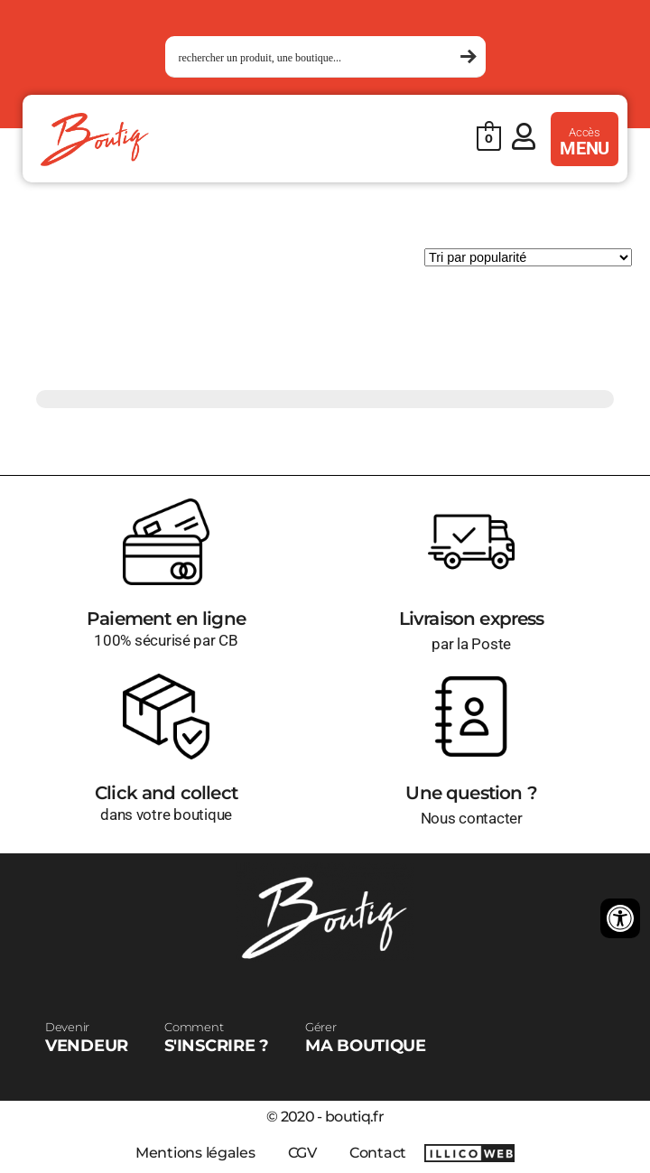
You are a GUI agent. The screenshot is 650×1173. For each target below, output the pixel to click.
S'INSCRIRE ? (216, 1037)
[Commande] (528, 257)
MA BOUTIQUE (365, 1037)
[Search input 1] (317, 57)
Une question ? (470, 793)
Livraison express (471, 618)
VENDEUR (86, 1037)
